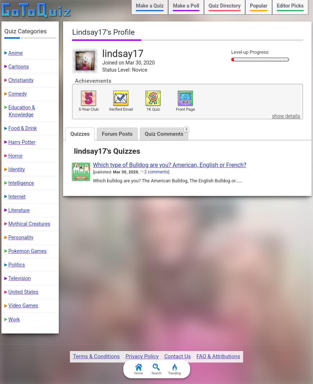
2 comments (156, 171)
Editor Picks (290, 6)
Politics (16, 265)
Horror (15, 156)
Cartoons (18, 66)
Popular (258, 6)
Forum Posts (117, 134)
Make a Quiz (149, 6)
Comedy (17, 94)
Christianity (20, 80)
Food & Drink (22, 128)
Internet (16, 197)
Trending (174, 369)
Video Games (23, 305)
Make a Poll (186, 6)
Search (157, 369)
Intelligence (21, 183)
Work (14, 319)
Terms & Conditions (96, 356)
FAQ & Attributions (218, 356)
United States (23, 292)
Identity (16, 169)
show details (286, 116)
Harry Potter (21, 142)
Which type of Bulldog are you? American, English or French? (169, 165)
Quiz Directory (225, 6)
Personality (20, 237)
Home (138, 369)
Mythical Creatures (29, 224)
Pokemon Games (27, 251)
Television (19, 278)
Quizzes (80, 134)
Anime (15, 53)
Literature (18, 210)
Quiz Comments (167, 132)
